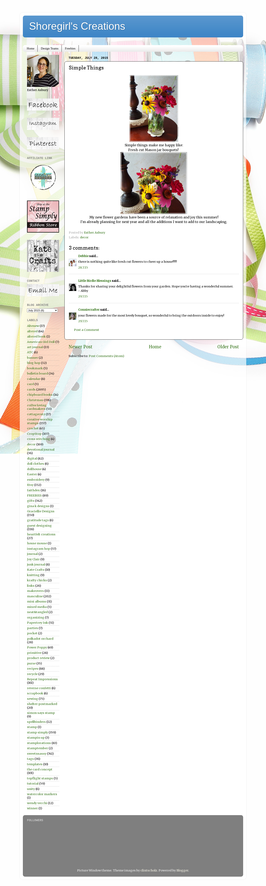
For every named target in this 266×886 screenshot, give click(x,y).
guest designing (39, 525)
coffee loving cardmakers (37, 407)
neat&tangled (37, 612)
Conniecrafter (89, 310)
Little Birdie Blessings (94, 281)
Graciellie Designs (40, 511)
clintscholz (148, 870)
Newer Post (80, 347)
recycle (32, 674)
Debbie (83, 256)
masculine (35, 596)
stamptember (37, 748)
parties (32, 628)
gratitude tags (38, 520)
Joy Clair (33, 559)
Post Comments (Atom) (106, 356)
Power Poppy (37, 647)
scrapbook (35, 693)
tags (30, 759)
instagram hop (38, 549)
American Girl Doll (41, 342)
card (30, 384)
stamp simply (37, 732)
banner (32, 358)
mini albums (36, 601)
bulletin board (37, 373)
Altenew (33, 326)
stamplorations (39, 743)
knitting (33, 575)
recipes (32, 668)
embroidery (36, 480)
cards (31, 389)
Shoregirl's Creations (77, 26)
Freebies (70, 48)
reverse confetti (39, 688)
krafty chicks (37, 580)
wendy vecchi (37, 803)
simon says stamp (41, 713)
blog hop (33, 363)
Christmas (35, 400)
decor (84, 237)
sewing (32, 699)
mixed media (37, 607)
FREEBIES (34, 495)
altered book (36, 336)
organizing (35, 617)
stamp (32, 727)
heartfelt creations (41, 534)
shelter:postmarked (42, 704)
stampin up (36, 737)
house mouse (37, 543)
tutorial (32, 783)
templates (34, 764)
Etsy (30, 485)
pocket (32, 633)
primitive (34, 653)
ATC (30, 352)
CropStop (34, 434)
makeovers (35, 591)
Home (30, 48)
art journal (35, 347)
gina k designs (38, 506)
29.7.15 (83, 296)
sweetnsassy (36, 753)
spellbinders (36, 722)
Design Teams (49, 48)
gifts (30, 501)
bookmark (35, 368)
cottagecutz (36, 414)
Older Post (228, 347)
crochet (33, 428)
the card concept (39, 769)
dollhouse (34, 469)
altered (32, 331)
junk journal (36, 564)
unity (31, 789)
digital (32, 458)
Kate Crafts (35, 570)
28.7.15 (83, 267)
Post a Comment (86, 330)
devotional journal (40, 449)
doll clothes (35, 464)
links (30, 586)
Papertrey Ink (37, 623)
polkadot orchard (40, 639)
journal (32, 554)
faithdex (33, 490)
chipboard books (40, 395)
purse (31, 663)
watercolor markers (42, 794)
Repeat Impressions (42, 679)
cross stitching (38, 439)
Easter (32, 474)
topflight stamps (40, 778)
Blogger (182, 870)
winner (32, 808)
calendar (33, 379)
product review (38, 658)
